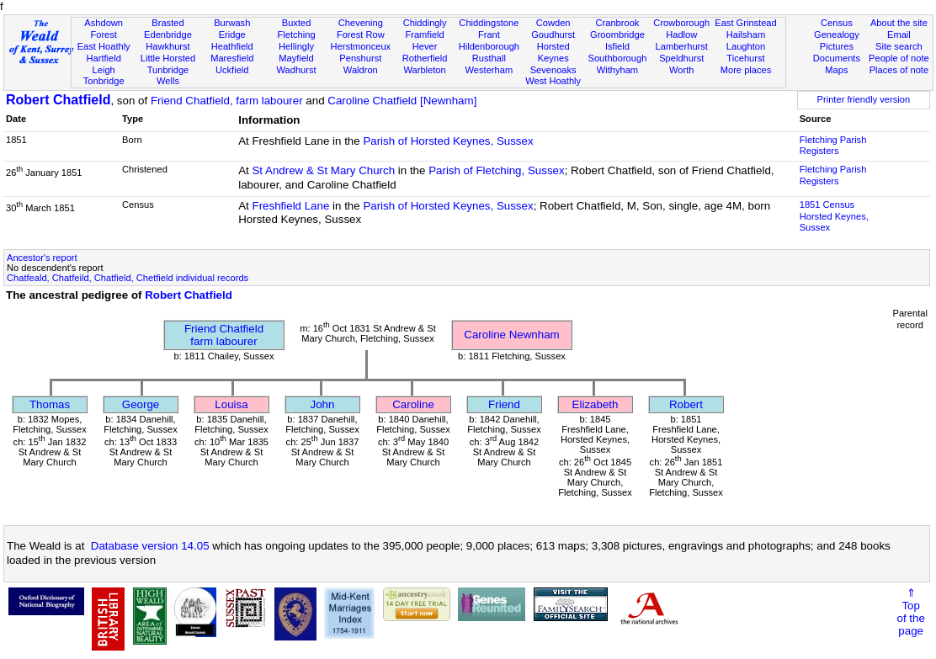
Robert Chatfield (58, 100)
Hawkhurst (167, 46)
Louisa (231, 404)
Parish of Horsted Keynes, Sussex (448, 141)
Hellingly (296, 46)
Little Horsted (168, 58)
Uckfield (232, 70)
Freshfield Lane (290, 205)
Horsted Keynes (553, 52)
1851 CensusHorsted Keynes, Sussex (834, 216)
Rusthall (489, 58)
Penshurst (360, 58)
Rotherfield (425, 58)
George (140, 404)
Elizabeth (595, 404)
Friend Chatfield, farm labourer (227, 100)
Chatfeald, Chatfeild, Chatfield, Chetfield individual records (127, 278)
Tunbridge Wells (168, 76)
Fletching (296, 34)
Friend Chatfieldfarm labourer (223, 335)
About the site (899, 23)
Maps (836, 70)
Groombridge (617, 34)
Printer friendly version (864, 99)
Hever (425, 46)
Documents (836, 58)
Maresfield (231, 58)
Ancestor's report (42, 257)
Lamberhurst (682, 46)
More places (746, 70)
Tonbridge (104, 81)
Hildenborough (489, 46)
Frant (489, 34)
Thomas (49, 404)
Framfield (424, 34)
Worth (681, 70)
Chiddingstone (489, 23)
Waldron (360, 70)
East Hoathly (103, 46)
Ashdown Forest (103, 29)
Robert (686, 404)
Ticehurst (745, 58)
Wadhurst (296, 70)
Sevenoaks (553, 70)
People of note (899, 58)
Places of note (899, 70)
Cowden (553, 23)
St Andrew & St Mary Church (323, 170)
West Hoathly (553, 81)
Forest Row (361, 34)
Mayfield (296, 58)
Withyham (617, 70)
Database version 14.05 (150, 545)
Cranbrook (618, 23)
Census (837, 23)
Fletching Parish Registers (833, 146)
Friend (504, 404)
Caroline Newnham (511, 334)
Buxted (296, 23)
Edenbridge (168, 34)
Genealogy (836, 34)
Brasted (167, 23)
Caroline (413, 404)
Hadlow (681, 34)
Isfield (617, 46)
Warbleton (424, 70)
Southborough (617, 58)
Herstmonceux (361, 46)
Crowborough (681, 23)
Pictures (837, 46)
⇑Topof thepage (911, 612)
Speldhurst (681, 58)
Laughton (745, 46)
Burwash (232, 23)
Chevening (360, 23)
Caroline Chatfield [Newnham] (401, 100)
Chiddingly (425, 23)
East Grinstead (745, 23)
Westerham (489, 70)
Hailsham (745, 34)
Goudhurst (553, 34)
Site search (899, 46)
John (323, 404)
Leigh (104, 70)
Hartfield (104, 58)
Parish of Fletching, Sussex (496, 170)
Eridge (232, 34)
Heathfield (232, 46)
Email (899, 34)
